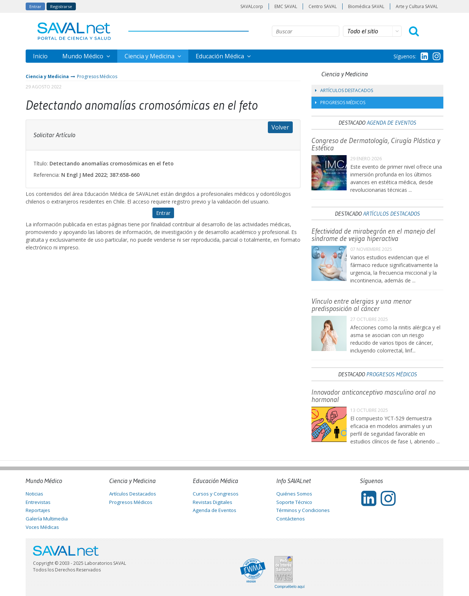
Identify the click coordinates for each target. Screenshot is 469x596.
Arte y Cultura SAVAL (417, 6)
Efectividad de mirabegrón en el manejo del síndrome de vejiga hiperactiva (373, 235)
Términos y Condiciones (303, 510)
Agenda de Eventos (391, 122)
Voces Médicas (42, 527)
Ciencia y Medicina (150, 56)
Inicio (40, 56)
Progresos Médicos (97, 76)
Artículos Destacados (344, 90)
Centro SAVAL (323, 6)
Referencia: (46, 174)
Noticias (34, 493)
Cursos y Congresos (216, 493)
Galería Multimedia (47, 518)
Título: (40, 163)
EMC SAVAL (285, 6)
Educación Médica (220, 56)
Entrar (35, 6)
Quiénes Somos (294, 493)
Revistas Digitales (212, 502)
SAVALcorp (251, 6)
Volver (280, 127)
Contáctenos (290, 518)
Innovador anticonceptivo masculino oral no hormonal (373, 396)
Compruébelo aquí (289, 587)
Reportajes (38, 510)
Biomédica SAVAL (366, 6)
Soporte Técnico (294, 502)
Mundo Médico (83, 56)
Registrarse (61, 6)
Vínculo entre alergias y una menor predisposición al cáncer (361, 305)
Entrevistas (38, 502)
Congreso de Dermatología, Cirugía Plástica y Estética (375, 144)
